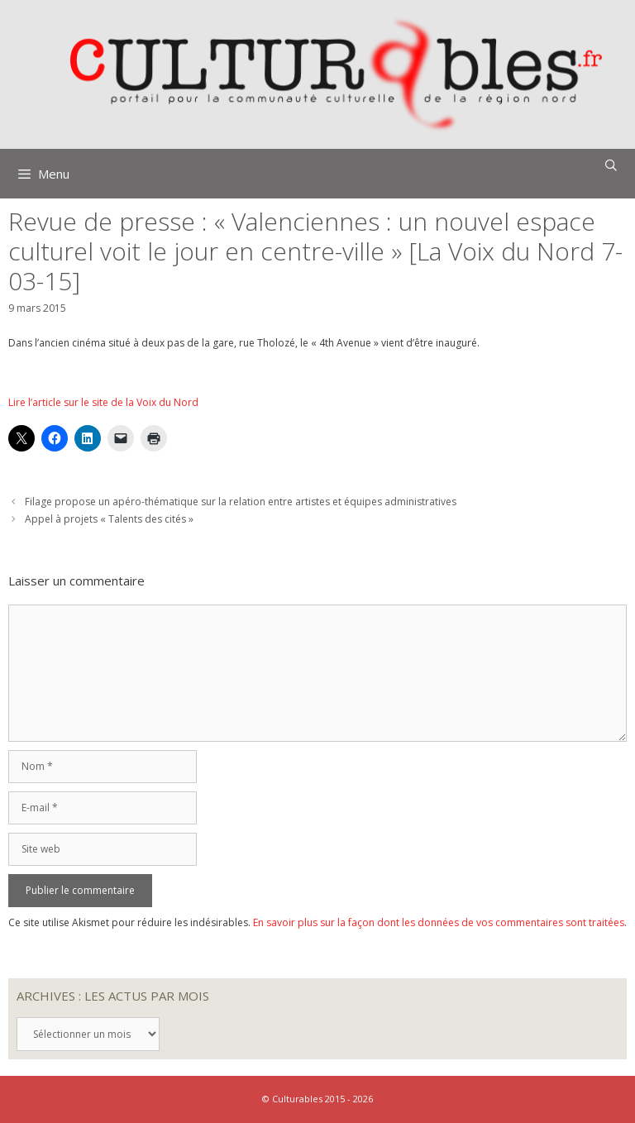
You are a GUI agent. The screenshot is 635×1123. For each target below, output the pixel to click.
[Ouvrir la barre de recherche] (611, 165)
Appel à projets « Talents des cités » (109, 519)
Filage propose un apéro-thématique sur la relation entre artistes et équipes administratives (240, 502)
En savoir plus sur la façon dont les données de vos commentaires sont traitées (438, 922)
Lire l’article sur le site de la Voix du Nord (103, 402)
